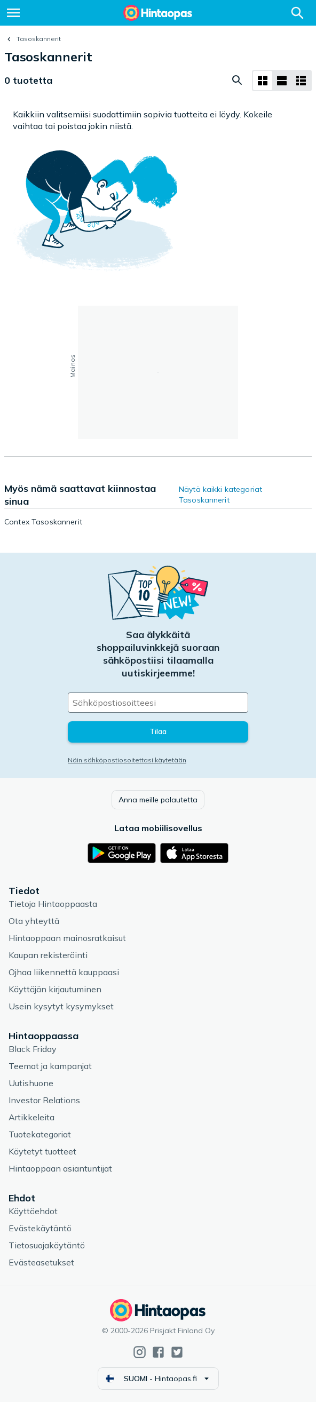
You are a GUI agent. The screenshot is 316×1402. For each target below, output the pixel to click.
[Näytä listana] (281, 80)
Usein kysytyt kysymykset (61, 1006)
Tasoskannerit (39, 39)
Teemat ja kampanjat (50, 1066)
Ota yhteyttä (34, 920)
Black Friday (33, 1048)
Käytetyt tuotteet (42, 1151)
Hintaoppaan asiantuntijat (60, 1168)
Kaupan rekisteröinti (48, 955)
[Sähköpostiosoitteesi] (158, 702)
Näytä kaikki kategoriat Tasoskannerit (220, 494)
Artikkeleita (31, 1117)
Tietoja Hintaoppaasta (53, 903)
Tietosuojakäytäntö (47, 1245)
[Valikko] (13, 12)
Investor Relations (44, 1100)
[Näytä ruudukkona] (262, 80)
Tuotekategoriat (40, 1134)
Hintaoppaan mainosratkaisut (67, 938)
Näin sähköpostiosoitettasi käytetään (127, 760)
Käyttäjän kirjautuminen (55, 989)
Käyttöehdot (33, 1211)
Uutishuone (31, 1083)
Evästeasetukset (41, 1262)
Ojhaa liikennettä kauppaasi (64, 972)
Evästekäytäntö (40, 1228)
